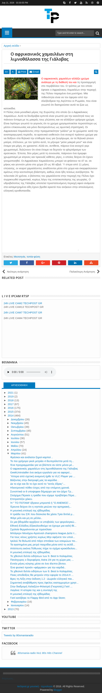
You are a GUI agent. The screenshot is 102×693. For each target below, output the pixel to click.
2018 (11, 400)
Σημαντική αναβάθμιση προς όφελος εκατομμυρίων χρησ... (44, 582)
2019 (11, 396)
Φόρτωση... (8, 678)
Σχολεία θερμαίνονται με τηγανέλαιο (31, 529)
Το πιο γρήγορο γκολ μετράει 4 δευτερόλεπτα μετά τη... (42, 461)
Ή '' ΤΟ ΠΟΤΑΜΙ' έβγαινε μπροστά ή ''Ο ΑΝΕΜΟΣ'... (40, 502)
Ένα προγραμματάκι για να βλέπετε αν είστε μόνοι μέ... (42, 464)
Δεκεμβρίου (18, 419)
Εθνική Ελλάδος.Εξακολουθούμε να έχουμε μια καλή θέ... (43, 525)
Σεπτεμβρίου (18, 430)
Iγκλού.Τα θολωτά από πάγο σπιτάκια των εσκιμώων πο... (43, 540)
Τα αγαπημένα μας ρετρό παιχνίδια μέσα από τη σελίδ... (42, 544)
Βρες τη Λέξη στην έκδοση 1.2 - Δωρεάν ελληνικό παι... (42, 578)
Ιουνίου (15, 442)
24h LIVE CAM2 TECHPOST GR (23, 303)
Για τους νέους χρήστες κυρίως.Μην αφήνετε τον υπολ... (42, 537)
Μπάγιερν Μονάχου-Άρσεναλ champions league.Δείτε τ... (43, 533)
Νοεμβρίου (17, 422)
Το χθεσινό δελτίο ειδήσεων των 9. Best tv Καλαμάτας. (41, 556)
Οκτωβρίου (17, 426)
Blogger (58, 689)
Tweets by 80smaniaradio (18, 635)
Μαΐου (15, 445)
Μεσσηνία (19, 256)
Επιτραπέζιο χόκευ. (21, 498)
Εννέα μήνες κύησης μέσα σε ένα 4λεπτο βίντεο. (38, 563)
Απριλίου (16, 449)
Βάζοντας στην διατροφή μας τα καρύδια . (34, 480)
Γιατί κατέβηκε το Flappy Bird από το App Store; (38, 597)
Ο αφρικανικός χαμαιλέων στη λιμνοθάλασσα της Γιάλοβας (44, 468)
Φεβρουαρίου (19, 601)
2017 (11, 404)
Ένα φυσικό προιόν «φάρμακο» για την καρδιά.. (38, 567)
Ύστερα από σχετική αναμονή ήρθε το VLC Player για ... (42, 476)
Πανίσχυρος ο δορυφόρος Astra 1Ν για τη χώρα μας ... (42, 559)
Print (22, 71)
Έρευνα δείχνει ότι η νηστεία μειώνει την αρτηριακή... (41, 506)
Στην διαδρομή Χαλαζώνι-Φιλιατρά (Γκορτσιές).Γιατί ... (41, 586)
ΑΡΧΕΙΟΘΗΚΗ (19, 385)
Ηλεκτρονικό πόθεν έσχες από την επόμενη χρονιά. (40, 487)
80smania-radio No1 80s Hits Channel (40, 652)
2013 (11, 609)
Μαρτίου (16, 453)
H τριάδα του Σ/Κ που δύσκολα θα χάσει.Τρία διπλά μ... (42, 514)
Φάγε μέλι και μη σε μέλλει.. (26, 517)
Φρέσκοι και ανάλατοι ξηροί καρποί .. (31, 457)
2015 (11, 411)
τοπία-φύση (33, 256)
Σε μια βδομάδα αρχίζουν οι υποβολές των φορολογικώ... (43, 521)
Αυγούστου (17, 434)
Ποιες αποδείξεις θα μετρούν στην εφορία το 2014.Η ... (41, 574)
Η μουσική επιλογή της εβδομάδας (30, 510)
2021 (11, 392)
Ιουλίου (15, 438)
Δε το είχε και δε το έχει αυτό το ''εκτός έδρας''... (37, 483)
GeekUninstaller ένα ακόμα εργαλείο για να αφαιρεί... (41, 472)
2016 (11, 407)
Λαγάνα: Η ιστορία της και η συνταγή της (33, 590)
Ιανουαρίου (17, 605)
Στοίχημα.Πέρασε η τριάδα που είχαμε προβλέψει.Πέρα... (43, 495)
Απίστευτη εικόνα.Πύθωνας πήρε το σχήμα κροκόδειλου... (43, 548)
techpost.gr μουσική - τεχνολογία (35, 686)
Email (34, 71)
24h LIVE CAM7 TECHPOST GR (23, 312)
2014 (11, 415)
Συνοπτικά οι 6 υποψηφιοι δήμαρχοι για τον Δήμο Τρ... (41, 491)
